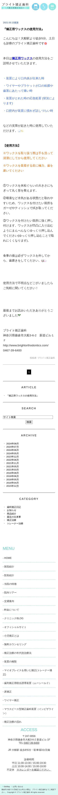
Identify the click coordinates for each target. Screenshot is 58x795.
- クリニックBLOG (13, 618)
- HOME (7, 558)
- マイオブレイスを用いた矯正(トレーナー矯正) (27, 672)
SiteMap (7, 786)
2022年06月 (12, 460)
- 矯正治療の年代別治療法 (17, 653)
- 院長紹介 (8, 575)
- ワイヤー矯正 (11, 700)
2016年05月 (12, 479)
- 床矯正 (7, 691)
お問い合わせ (18, 786)
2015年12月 (12, 486)
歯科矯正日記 (14, 507)
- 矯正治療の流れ (12, 721)
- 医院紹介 (8, 566)
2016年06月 (12, 476)
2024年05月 (12, 453)
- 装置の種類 (10, 661)
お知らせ (11, 510)
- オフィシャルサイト (15, 627)
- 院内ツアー (10, 592)
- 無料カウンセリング (15, 644)
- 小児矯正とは (11, 635)
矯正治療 (11, 520)
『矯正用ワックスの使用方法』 (23, 29)
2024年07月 (12, 446)
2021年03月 (12, 469)
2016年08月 (12, 473)
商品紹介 (11, 513)
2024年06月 (12, 450)
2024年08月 (12, 443)
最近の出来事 (14, 517)
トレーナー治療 (15, 523)
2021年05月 (12, 466)
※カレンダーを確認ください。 (34, 769)
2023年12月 (12, 456)
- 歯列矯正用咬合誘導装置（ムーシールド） (27, 683)
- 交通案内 (8, 601)
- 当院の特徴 (10, 584)
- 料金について (11, 609)
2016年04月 (12, 482)
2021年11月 (12, 463)
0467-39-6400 (31, 743)
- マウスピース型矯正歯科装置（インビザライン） (28, 711)
